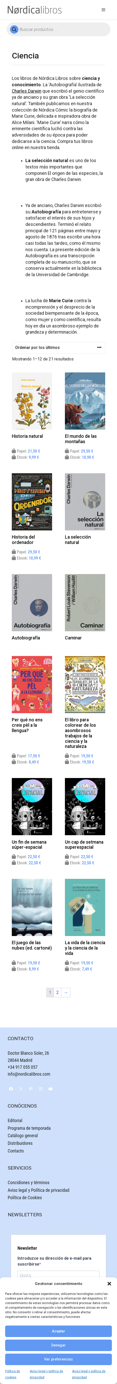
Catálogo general (23, 1135)
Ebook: (25, 457)
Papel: (26, 451)
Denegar (58, 1345)
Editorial (15, 1120)
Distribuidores (20, 1143)
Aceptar (58, 1331)
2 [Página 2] (57, 992)
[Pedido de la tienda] (58, 347)
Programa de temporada (29, 1128)
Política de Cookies (25, 1197)
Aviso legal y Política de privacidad (38, 1190)
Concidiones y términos (29, 1182)
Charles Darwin (26, 91)
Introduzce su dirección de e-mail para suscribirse (54, 1261)
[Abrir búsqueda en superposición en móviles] (58, 29)
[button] (109, 1283)
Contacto (16, 1151)
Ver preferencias (58, 1359)
